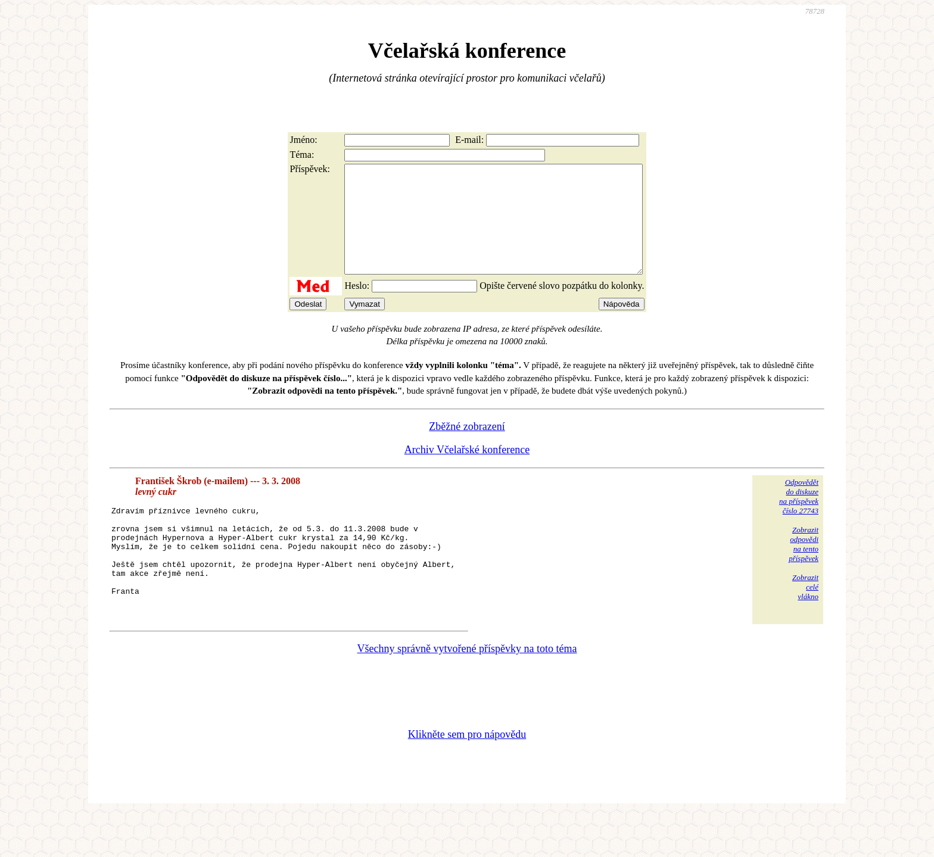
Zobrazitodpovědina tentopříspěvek (803, 565)
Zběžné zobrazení (467, 448)
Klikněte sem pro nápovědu (467, 777)
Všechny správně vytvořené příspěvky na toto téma (467, 691)
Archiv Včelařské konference (467, 471)
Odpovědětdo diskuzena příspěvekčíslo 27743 (798, 518)
